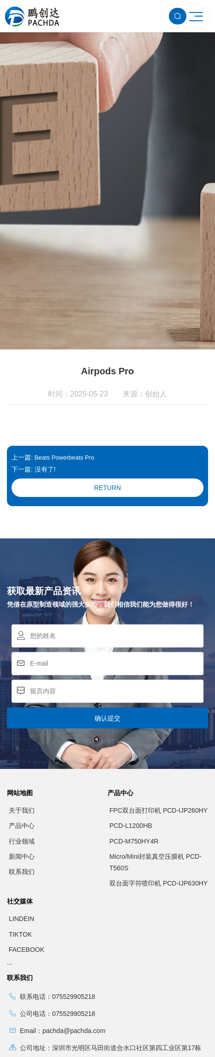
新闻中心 (22, 799)
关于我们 (22, 754)
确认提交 (107, 662)
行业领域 (22, 784)
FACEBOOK (26, 893)
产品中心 (22, 769)
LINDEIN (21, 862)
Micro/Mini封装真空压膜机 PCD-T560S (155, 805)
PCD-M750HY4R (134, 784)
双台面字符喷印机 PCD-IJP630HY (158, 827)
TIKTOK (20, 877)
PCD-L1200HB (130, 769)
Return (107, 431)
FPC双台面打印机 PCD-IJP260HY (158, 754)
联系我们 (22, 815)
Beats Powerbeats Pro (64, 401)
